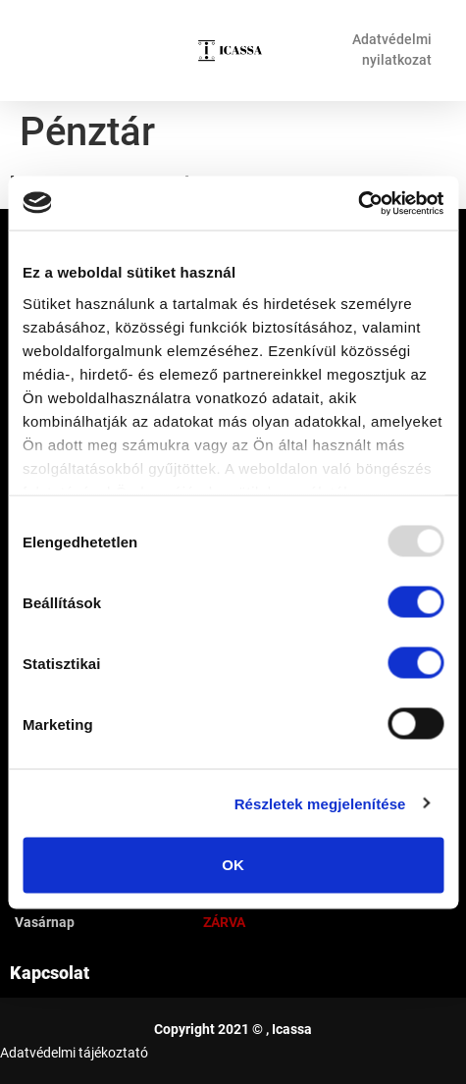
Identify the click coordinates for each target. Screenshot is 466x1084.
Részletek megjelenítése (320, 803)
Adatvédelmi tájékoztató (74, 1052)
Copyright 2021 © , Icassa (233, 1029)
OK (233, 864)
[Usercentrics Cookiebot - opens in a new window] (357, 203)
